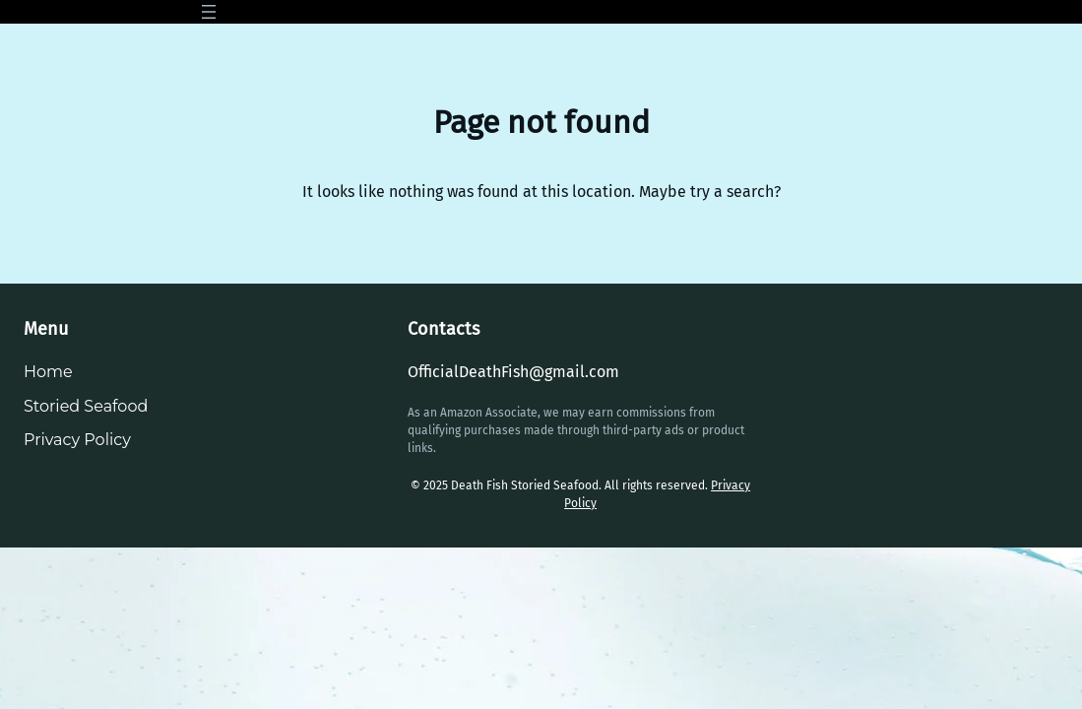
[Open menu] (209, 12)
